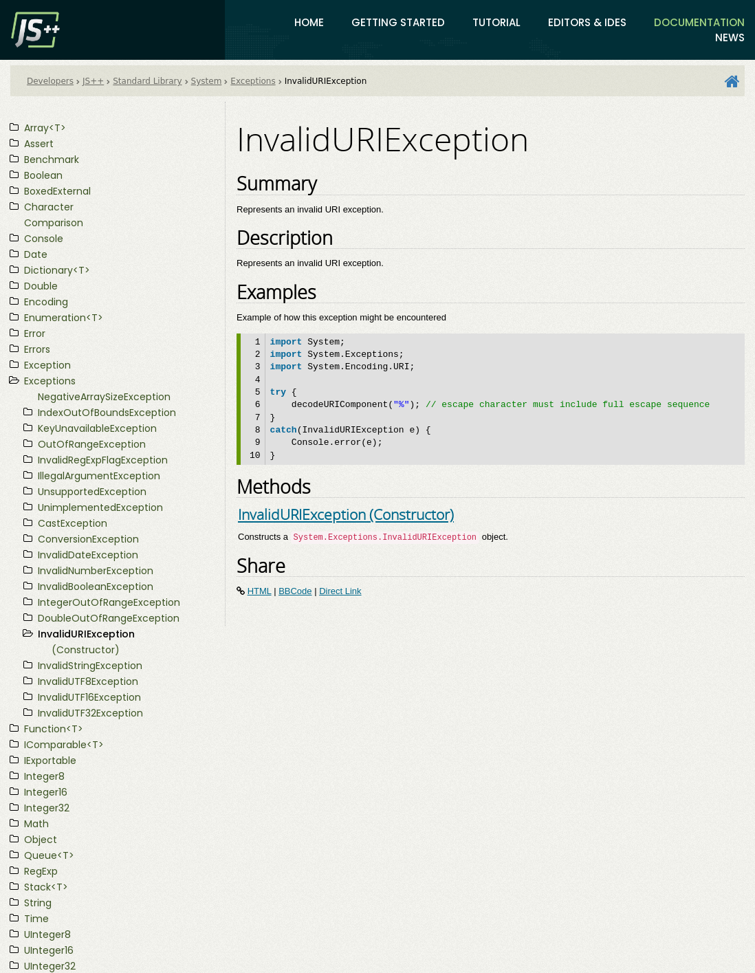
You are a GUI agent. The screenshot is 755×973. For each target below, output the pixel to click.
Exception (47, 365)
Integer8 (44, 776)
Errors (37, 349)
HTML (260, 591)
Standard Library (147, 81)
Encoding (46, 302)
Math (36, 824)
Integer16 (45, 792)
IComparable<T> (64, 745)
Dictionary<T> (57, 270)
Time (36, 919)
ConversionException (88, 539)
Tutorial (496, 22)
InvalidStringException (90, 666)
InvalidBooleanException (95, 586)
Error (34, 333)
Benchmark (51, 159)
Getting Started (398, 22)
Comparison (53, 223)
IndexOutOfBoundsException (107, 412)
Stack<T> (46, 887)
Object (40, 839)
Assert (39, 144)
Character (49, 207)
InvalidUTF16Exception (89, 697)
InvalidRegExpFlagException (103, 460)
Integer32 (46, 808)
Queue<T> (49, 855)
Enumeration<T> (63, 318)
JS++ (93, 81)
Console (43, 238)
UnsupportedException (92, 492)
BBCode (294, 591)
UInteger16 (49, 950)
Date (35, 254)
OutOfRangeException (92, 444)
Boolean (43, 175)
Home (309, 22)
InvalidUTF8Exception (88, 681)
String (38, 903)
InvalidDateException (88, 555)
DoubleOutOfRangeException (108, 618)
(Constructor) (86, 650)
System (206, 81)
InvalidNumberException (95, 571)
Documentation (699, 22)
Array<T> (45, 128)
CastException (72, 523)
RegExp (41, 871)
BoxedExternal (57, 191)
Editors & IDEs (587, 22)
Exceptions (252, 81)
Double (41, 286)
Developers (50, 81)
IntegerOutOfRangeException (109, 602)
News (730, 37)
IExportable (50, 760)
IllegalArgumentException (99, 476)
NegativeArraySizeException (104, 397)
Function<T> (53, 729)
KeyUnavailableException (97, 428)
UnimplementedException (100, 507)
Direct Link (340, 591)
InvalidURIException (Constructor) (346, 514)
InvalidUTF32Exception (90, 713)
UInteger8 (47, 934)
